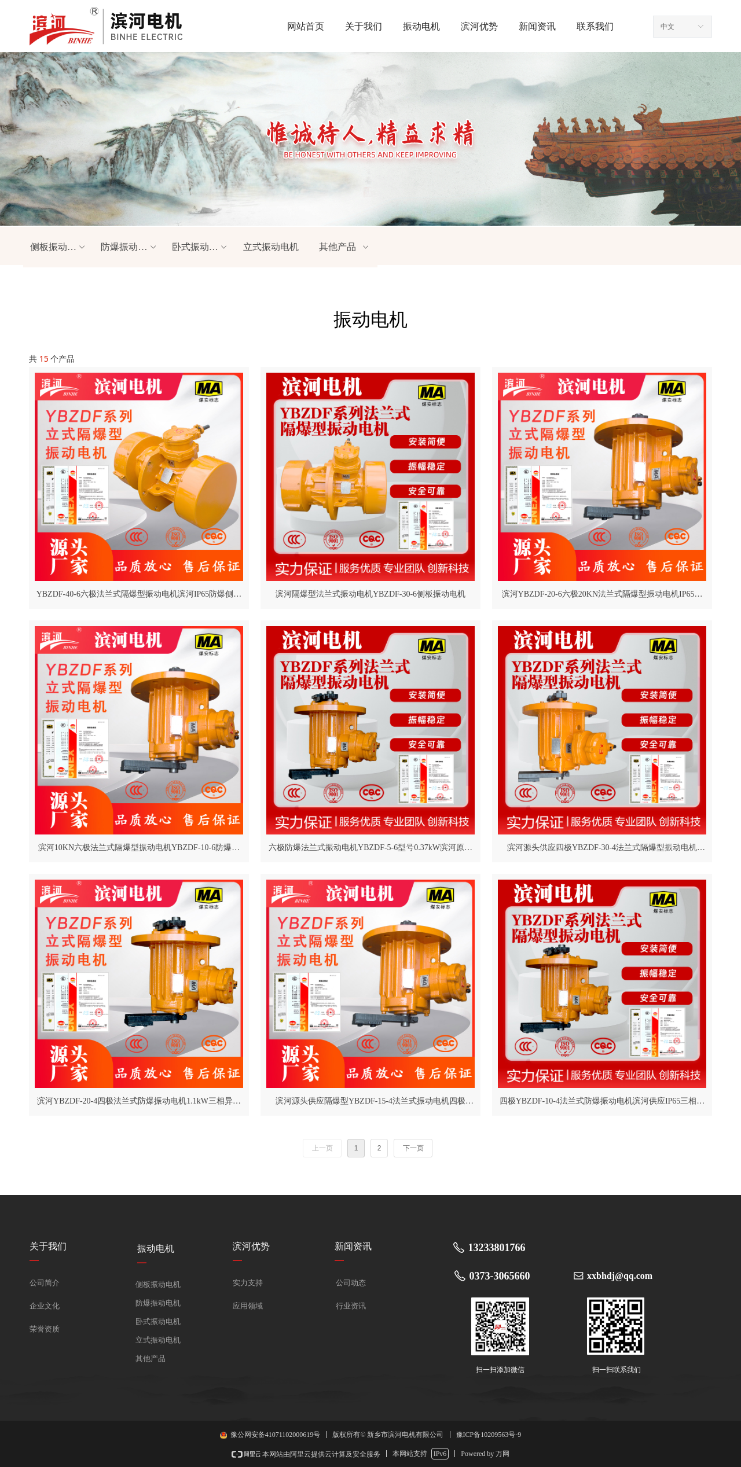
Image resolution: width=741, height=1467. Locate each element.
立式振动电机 (271, 247)
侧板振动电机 (58, 247)
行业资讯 (351, 1305)
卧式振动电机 (200, 247)
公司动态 (351, 1282)
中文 (667, 27)
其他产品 (344, 247)
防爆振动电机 (129, 247)
